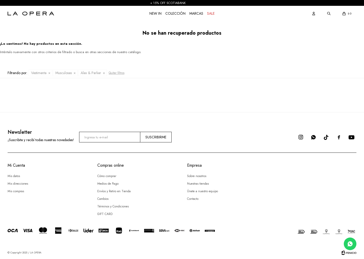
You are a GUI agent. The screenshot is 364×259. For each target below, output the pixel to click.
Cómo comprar (106, 176)
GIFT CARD (104, 214)
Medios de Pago (108, 183)
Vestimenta (39, 72)
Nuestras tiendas (198, 183)
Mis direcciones (18, 183)
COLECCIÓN (175, 13)
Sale (211, 13)
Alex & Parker (91, 72)
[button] (313, 13)
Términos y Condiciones (113, 206)
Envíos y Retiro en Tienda (114, 191)
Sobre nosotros (196, 176)
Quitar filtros (116, 73)
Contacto (192, 199)
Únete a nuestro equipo (202, 191)
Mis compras (16, 191)
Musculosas (63, 72)
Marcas (196, 13)
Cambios (102, 199)
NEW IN (155, 13)
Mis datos (14, 176)
